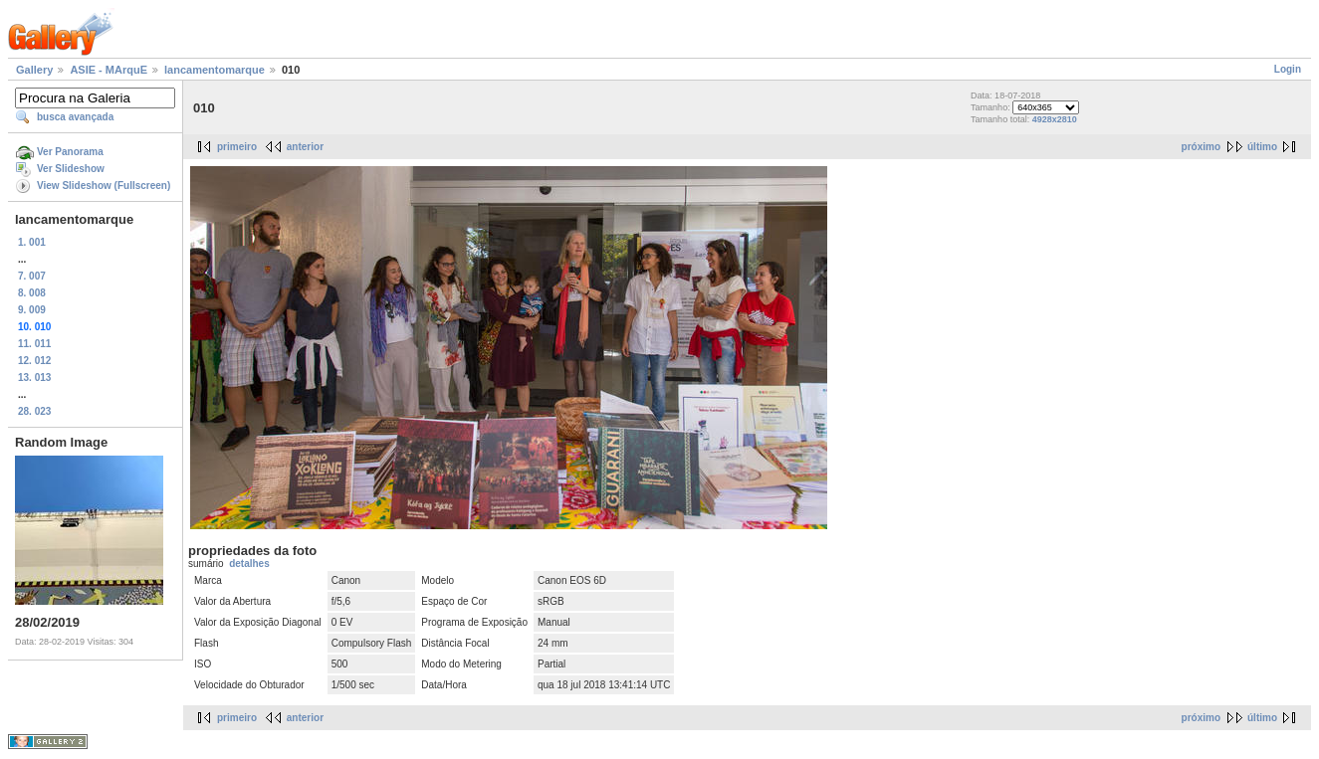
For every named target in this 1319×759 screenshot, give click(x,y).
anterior (305, 146)
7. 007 (32, 276)
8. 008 (32, 292)
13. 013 (34, 377)
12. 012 (34, 360)
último (1262, 146)
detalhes (249, 563)
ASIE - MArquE (108, 70)
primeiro (237, 146)
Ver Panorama (70, 151)
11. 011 (34, 343)
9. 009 (32, 309)
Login (1287, 69)
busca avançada (75, 116)
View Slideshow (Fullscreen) (103, 185)
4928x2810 (1054, 119)
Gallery (34, 70)
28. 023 (34, 411)
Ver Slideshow (71, 168)
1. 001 (32, 242)
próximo (1201, 146)
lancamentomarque (214, 70)
